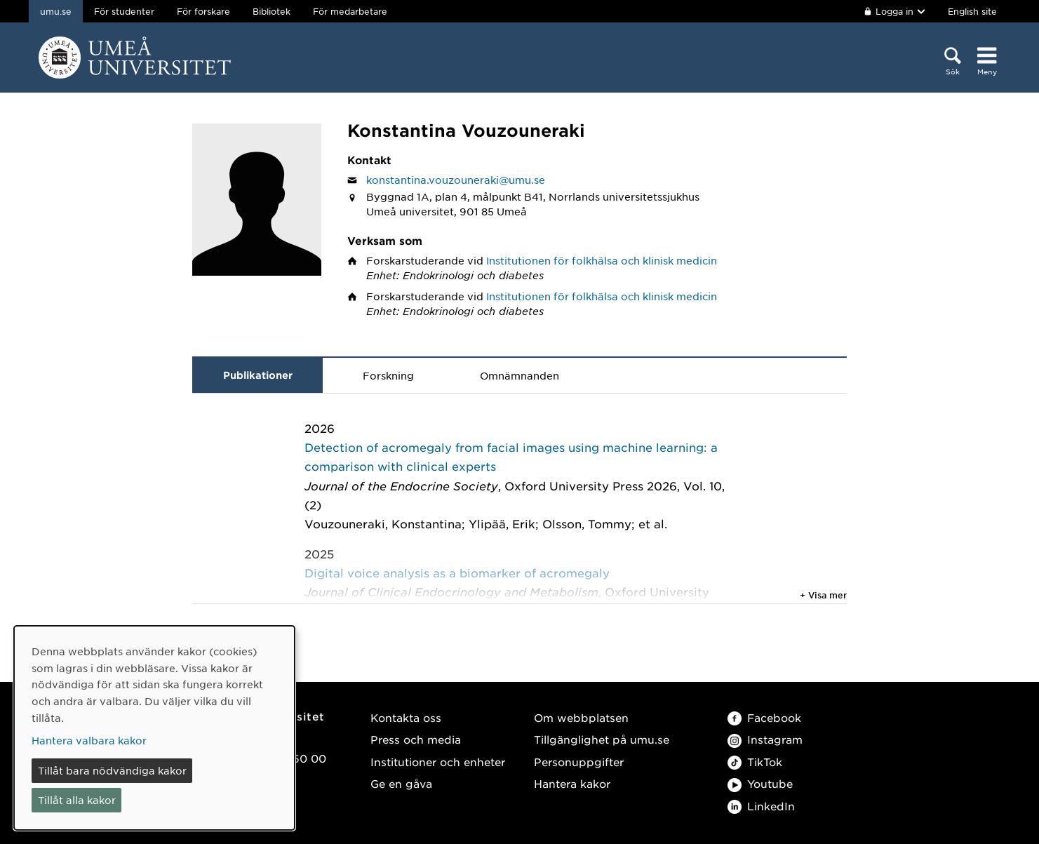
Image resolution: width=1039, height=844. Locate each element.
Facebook (764, 717)
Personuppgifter (579, 761)
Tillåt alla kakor (77, 799)
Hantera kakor (572, 783)
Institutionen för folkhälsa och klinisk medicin (601, 260)
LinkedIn (761, 805)
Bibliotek (271, 11)
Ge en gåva (401, 783)
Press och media (415, 739)
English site (972, 11)
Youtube (760, 783)
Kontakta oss (405, 717)
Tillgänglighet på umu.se (601, 739)
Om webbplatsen (581, 717)
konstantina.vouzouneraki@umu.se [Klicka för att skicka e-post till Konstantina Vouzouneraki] (455, 179)
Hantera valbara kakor (89, 740)
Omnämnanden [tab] (519, 375)
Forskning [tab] (388, 375)
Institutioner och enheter (437, 761)
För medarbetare (350, 11)
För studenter (124, 11)
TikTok (755, 761)
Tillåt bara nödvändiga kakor (112, 770)
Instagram (765, 739)
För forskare (203, 11)
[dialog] (154, 728)
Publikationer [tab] (258, 375)
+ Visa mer (823, 595)
